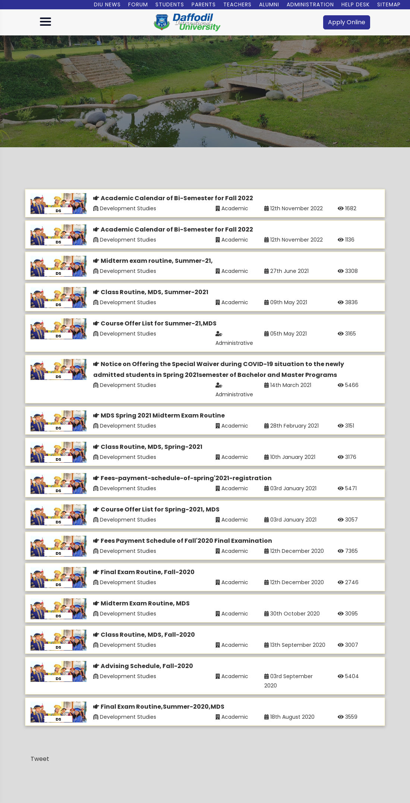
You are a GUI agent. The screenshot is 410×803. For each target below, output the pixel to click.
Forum (138, 4)
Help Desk (355, 4)
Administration (310, 4)
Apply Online (346, 22)
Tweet (40, 759)
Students (169, 4)
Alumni (269, 4)
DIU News (107, 4)
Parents (204, 4)
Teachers (237, 4)
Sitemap (389, 4)
